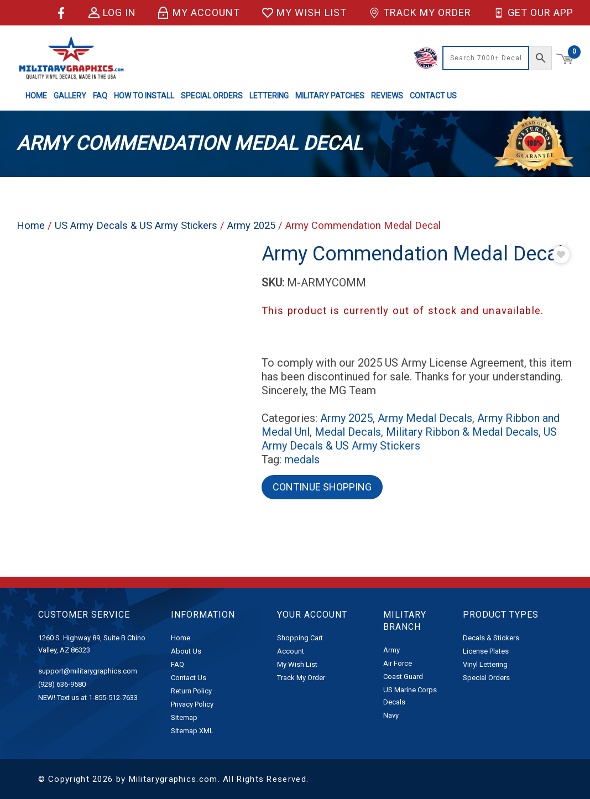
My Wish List (304, 12)
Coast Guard (403, 676)
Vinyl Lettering (485, 664)
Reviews (387, 95)
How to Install (144, 95)
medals (302, 459)
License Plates (486, 651)
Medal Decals (348, 431)
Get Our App (533, 12)
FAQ (100, 95)
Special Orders (212, 95)
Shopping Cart (300, 638)
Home (36, 95)
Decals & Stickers (491, 638)
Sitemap (184, 717)
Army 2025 (251, 225)
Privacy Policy (192, 704)
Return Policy (191, 691)
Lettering (269, 95)
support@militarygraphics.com (87, 671)
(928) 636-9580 (62, 684)
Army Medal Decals (425, 418)
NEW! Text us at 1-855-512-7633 (88, 697)
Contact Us (433, 95)
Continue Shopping (322, 487)
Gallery (70, 95)
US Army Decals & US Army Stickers (136, 225)
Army (391, 650)
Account (290, 651)
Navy (391, 715)
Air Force (397, 663)
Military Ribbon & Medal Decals (462, 431)
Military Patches (329, 95)
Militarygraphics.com (173, 779)
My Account (199, 13)
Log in (112, 12)
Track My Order (420, 12)
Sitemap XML (192, 731)
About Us (186, 651)
